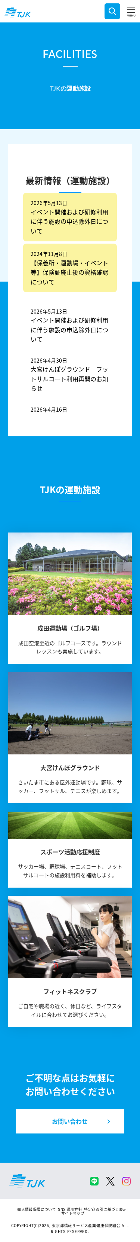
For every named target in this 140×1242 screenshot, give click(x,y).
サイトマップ (72, 1213)
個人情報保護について (36, 1209)
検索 (112, 11)
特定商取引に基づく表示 (105, 1209)
